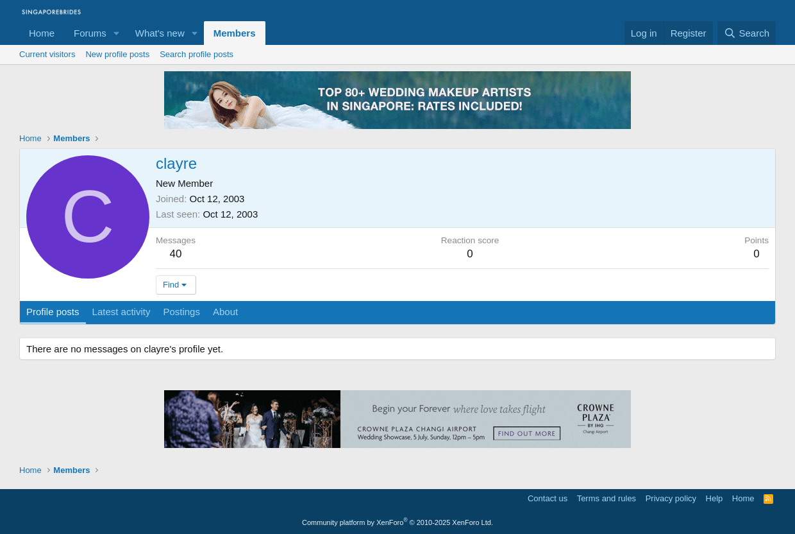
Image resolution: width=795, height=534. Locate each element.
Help (714, 498)
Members (234, 33)
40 (176, 254)
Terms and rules (606, 498)
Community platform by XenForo (397, 522)
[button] (117, 33)
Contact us (547, 498)
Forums (90, 33)
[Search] (746, 33)
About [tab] (225, 311)
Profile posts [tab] (53, 311)
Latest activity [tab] (121, 311)
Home (41, 33)
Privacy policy (671, 498)
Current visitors (47, 54)
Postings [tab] (181, 311)
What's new (160, 33)
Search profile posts (196, 54)
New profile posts (117, 54)
